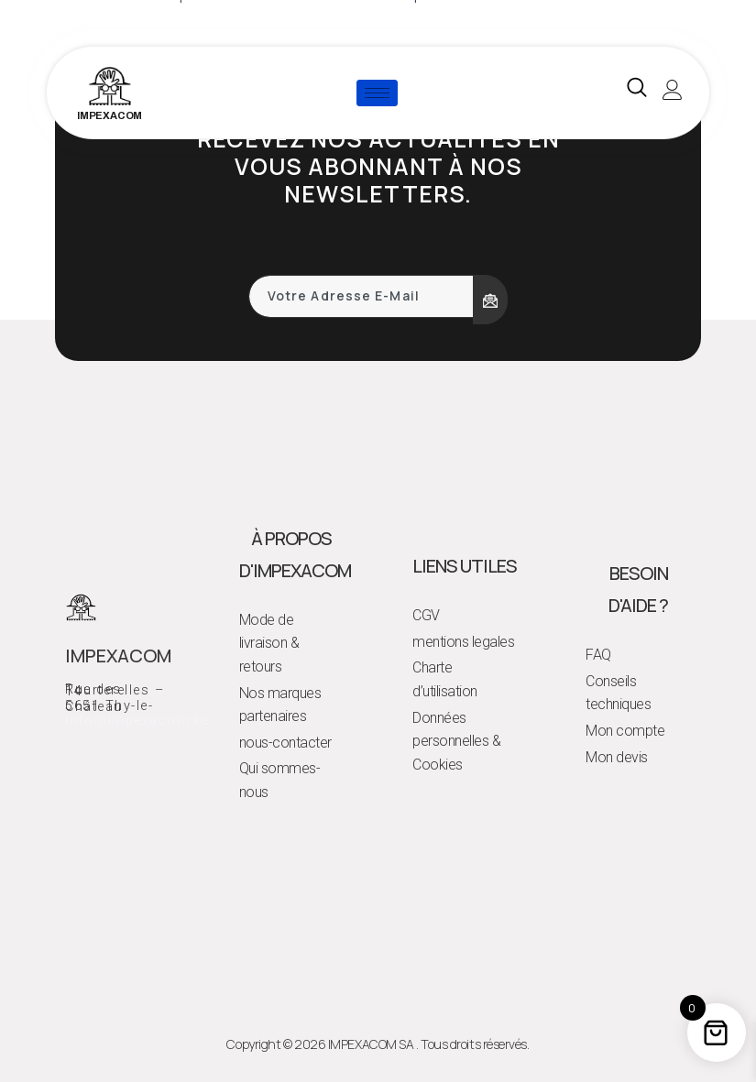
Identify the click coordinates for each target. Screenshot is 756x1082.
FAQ (598, 654)
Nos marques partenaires (280, 705)
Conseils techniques (618, 693)
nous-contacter (285, 742)
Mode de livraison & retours (269, 643)
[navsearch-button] (637, 92)
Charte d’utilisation (444, 679)
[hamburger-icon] (377, 93)
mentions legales (463, 641)
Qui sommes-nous (280, 780)
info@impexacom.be (138, 720)
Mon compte (625, 730)
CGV (426, 615)
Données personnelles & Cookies (456, 741)
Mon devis (617, 757)
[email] (361, 296)
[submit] (490, 299)
